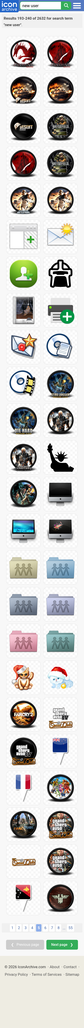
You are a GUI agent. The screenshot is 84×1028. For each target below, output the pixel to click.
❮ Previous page (25, 945)
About (55, 967)
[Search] (66, 5)
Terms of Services (47, 974)
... (63, 928)
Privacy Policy (16, 974)
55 (71, 928)
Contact (70, 967)
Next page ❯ (62, 945)
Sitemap (72, 974)
